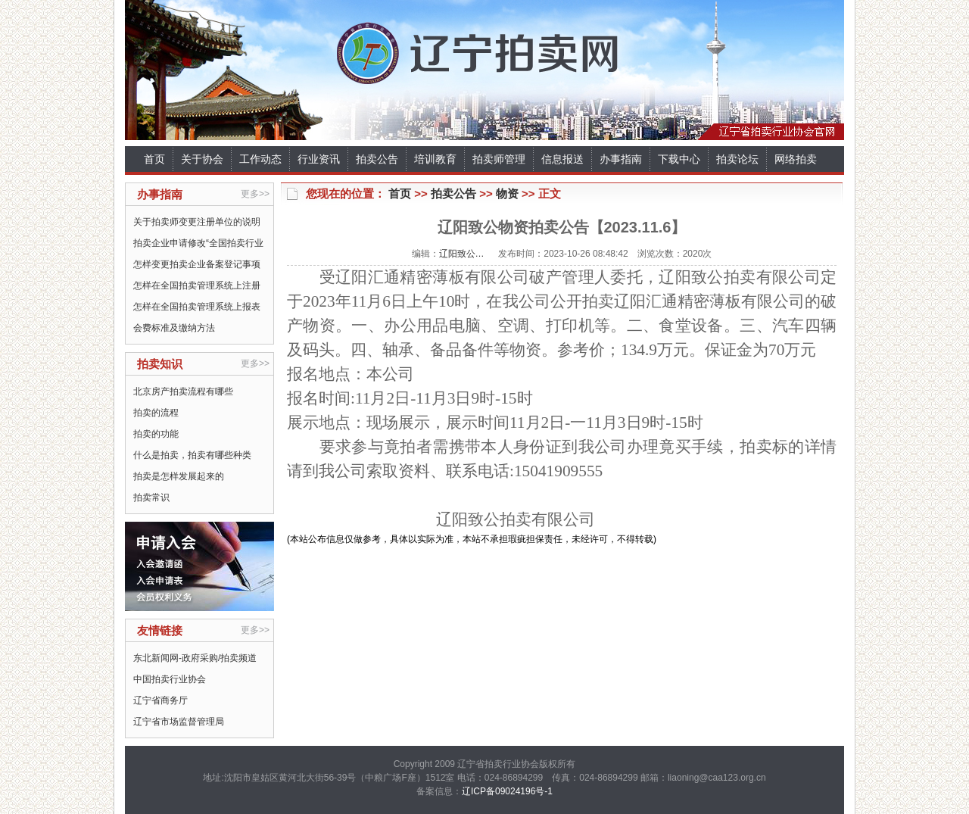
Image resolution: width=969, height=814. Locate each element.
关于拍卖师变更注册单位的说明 (196, 222)
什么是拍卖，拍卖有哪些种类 (192, 455)
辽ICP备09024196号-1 (507, 791)
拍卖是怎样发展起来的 (178, 476)
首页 (154, 159)
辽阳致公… (461, 253)
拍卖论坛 (737, 159)
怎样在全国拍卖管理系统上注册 (196, 285)
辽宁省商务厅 (160, 700)
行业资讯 (319, 159)
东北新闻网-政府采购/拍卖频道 (195, 658)
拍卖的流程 (156, 412)
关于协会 (202, 159)
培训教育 (435, 159)
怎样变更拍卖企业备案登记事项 (196, 264)
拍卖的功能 (156, 434)
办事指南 (621, 159)
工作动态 (260, 159)
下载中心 (679, 159)
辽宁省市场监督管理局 (178, 721)
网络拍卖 (795, 159)
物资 (507, 193)
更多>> (255, 194)
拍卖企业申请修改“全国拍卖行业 (198, 243)
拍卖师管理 (498, 159)
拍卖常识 (151, 497)
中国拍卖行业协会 (169, 679)
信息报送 (562, 159)
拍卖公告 (377, 159)
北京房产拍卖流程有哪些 (183, 391)
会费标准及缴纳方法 (174, 328)
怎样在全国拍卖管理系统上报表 (196, 306)
